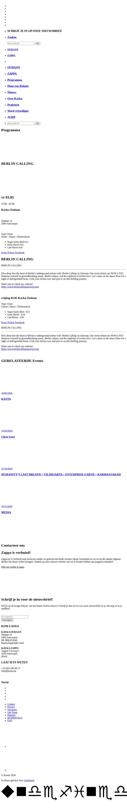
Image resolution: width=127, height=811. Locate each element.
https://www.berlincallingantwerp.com (20, 286)
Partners (11, 715)
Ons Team (12, 712)
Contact (11, 704)
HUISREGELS (14, 718)
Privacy (11, 707)
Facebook (20, 252)
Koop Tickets (8, 252)
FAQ (9, 720)
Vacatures (12, 709)
